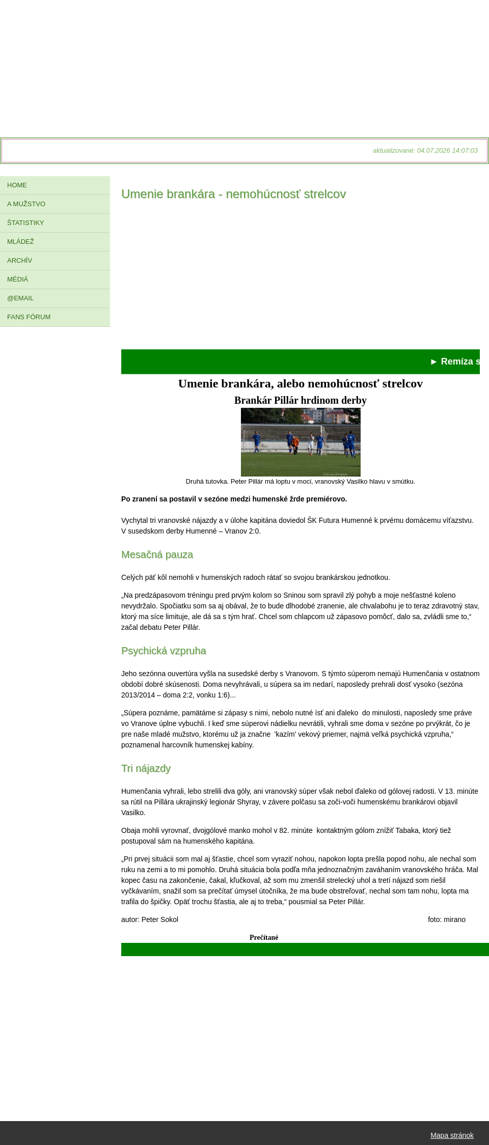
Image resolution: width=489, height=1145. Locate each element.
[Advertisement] (300, 278)
